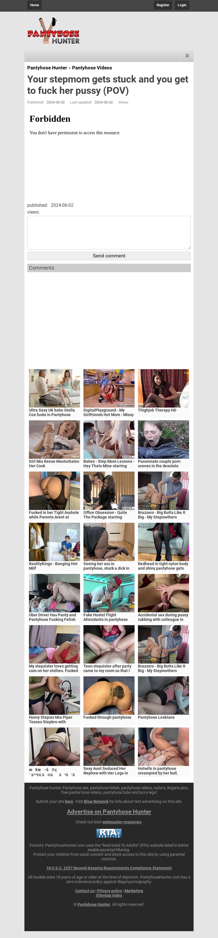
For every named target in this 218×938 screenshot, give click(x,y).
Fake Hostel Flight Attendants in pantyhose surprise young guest (105, 626)
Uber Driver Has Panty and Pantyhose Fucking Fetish (52, 624)
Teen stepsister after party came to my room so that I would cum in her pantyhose (108, 677)
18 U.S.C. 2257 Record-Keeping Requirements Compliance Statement (109, 875)
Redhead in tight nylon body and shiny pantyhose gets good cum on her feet (163, 575)
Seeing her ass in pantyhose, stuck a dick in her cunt (106, 575)
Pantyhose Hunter (47, 68)
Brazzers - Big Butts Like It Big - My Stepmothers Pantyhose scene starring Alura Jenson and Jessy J (161, 526)
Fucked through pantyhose (107, 724)
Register (163, 5)
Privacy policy (109, 897)
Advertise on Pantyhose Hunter (109, 818)
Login (182, 5)
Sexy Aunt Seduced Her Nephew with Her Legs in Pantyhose (105, 780)
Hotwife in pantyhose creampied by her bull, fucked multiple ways (158, 780)
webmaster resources (121, 829)
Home (34, 5)
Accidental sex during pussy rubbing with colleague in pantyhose (163, 626)
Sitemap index (109, 902)
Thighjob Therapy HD (157, 417)
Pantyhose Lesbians (156, 724)
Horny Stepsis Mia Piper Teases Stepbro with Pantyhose (50, 728)
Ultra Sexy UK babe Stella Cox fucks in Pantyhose (52, 419)
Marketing (134, 897)
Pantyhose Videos (92, 68)
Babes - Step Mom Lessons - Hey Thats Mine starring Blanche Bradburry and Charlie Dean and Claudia (109, 475)
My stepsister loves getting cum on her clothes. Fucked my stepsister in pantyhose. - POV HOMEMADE (54, 680)
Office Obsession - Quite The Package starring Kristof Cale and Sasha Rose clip (109, 526)
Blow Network (96, 808)
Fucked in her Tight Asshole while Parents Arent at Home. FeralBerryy (54, 524)
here (69, 808)
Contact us (85, 897)
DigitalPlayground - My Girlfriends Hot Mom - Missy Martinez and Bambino (108, 421)
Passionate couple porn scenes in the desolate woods (159, 473)
